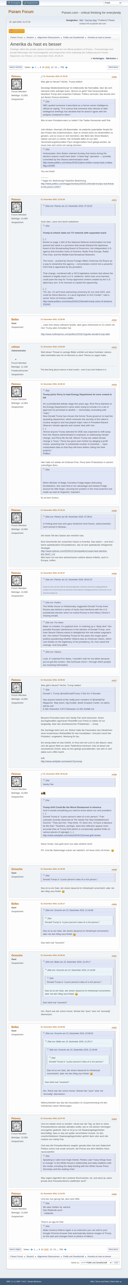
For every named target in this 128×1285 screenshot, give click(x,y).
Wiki (81, 20)
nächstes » (112, 58)
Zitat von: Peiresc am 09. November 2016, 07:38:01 (68, 517)
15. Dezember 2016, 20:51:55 (55, 774)
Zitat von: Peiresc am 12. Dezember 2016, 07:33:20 (68, 206)
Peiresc (16, 76)
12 (52, 67)
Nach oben (15, 1250)
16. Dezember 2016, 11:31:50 (52, 1194)
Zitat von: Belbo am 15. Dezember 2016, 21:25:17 (67, 962)
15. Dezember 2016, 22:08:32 (52, 955)
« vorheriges (97, 58)
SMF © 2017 (21, 1282)
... (38, 67)
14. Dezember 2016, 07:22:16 (52, 510)
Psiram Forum (21, 11)
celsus (15, 346)
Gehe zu (75, 1262)
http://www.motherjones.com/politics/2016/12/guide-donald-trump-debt (75, 334)
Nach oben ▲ (116, 1282)
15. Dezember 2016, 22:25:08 (52, 1027)
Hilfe (92, 1282)
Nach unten (16, 67)
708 (62, 67)
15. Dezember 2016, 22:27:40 (52, 1118)
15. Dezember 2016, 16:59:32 (52, 680)
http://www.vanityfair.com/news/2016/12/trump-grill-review (71, 835)
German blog (90, 20)
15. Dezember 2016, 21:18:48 (52, 869)
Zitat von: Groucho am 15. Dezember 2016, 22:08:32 (69, 1033)
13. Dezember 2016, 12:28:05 (52, 319)
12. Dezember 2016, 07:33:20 (55, 76)
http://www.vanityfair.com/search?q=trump (61, 761)
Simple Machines (34, 1282)
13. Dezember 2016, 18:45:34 (52, 384)
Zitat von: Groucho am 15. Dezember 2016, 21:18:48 (69, 910)
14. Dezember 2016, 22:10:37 (52, 573)
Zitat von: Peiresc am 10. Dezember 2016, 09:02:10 (68, 579)
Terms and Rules (102, 1282)
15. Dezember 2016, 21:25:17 (52, 904)
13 (55, 67)
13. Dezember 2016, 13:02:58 (52, 347)
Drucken (113, 67)
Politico (46, 453)
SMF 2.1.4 (10, 1282)
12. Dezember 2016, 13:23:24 (52, 199)
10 (43, 67)
